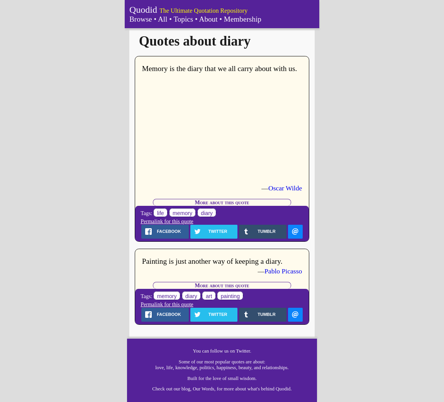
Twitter (243, 351)
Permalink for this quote (167, 221)
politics (207, 367)
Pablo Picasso (283, 271)
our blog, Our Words (194, 389)
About (208, 19)
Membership (242, 19)
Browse (140, 19)
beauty (245, 367)
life (160, 213)
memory (182, 213)
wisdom (248, 378)
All (163, 19)
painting (230, 296)
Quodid (143, 10)
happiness (226, 367)
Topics (183, 19)
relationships (274, 367)
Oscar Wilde (285, 188)
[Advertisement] (222, 129)
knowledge (186, 367)
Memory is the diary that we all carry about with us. (219, 68)
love (159, 367)
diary (207, 213)
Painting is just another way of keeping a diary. (212, 261)
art (209, 296)
